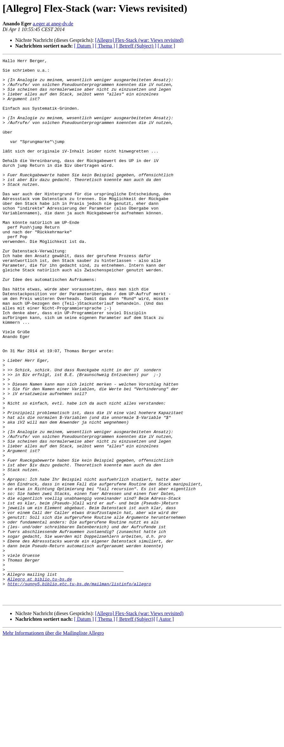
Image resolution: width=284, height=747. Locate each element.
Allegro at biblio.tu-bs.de (40, 683)
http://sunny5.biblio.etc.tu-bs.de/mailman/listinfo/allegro (79, 689)
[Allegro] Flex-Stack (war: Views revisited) (139, 40)
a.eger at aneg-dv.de (53, 23)
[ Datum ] (84, 46)
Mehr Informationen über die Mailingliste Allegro (53, 741)
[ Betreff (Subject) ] (136, 46)
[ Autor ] (166, 46)
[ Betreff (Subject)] (135, 727)
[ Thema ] (105, 46)
